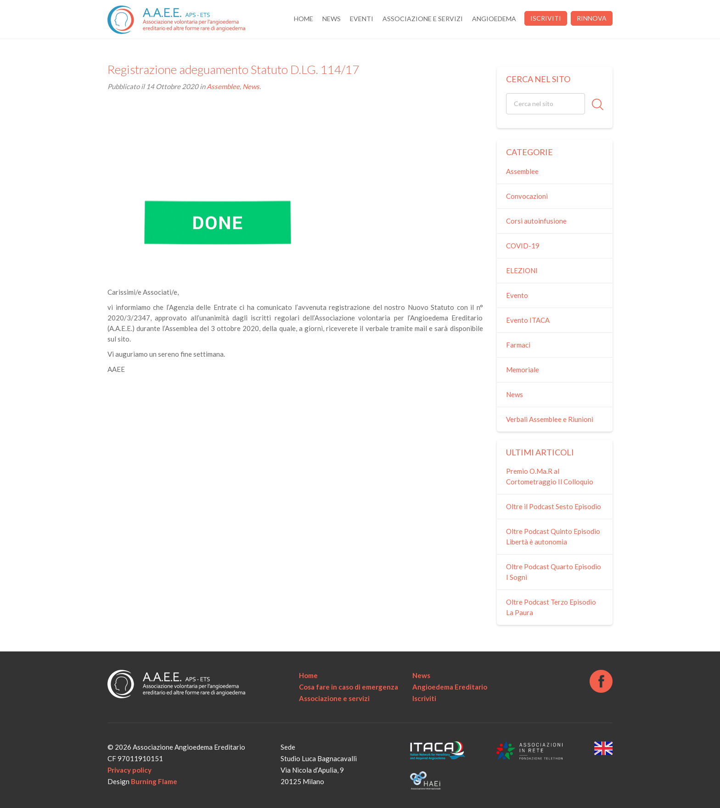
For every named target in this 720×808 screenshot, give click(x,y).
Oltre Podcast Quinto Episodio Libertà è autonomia (553, 536)
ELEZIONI (522, 270)
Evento (517, 295)
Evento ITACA (528, 320)
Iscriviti (545, 18)
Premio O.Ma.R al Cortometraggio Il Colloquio (549, 476)
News (331, 18)
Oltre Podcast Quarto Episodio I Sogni (553, 571)
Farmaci (518, 345)
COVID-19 (523, 245)
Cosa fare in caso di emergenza (348, 687)
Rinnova (592, 18)
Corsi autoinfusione (536, 221)
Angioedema (494, 18)
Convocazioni (527, 196)
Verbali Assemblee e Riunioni (549, 419)
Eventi (361, 18)
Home (303, 18)
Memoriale (522, 369)
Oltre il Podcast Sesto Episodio (553, 506)
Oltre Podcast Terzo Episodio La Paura (551, 607)
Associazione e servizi (422, 18)
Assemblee (223, 86)
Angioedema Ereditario (449, 687)
